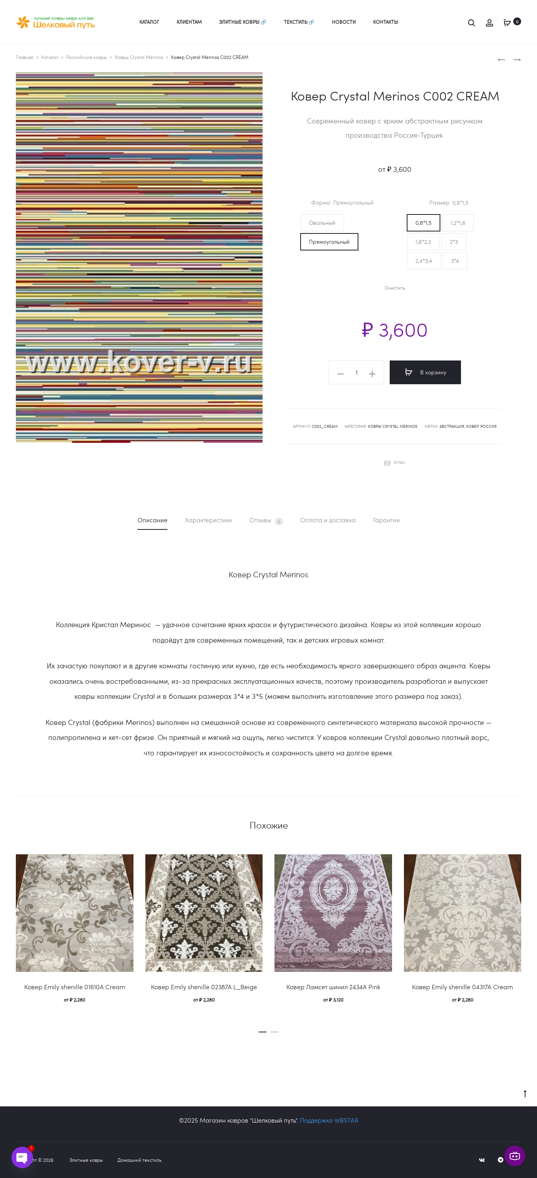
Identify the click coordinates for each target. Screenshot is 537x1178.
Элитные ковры (86, 1160)
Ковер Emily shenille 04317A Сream (462, 987)
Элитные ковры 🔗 (243, 22)
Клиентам (189, 22)
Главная (24, 57)
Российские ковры (86, 57)
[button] (322, 223)
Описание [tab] (152, 520)
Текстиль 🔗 (299, 22)
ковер (472, 426)
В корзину (425, 372)
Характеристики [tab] (208, 520)
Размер (448, 202)
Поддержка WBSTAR (329, 1120)
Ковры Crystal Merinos (139, 57)
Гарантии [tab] (386, 520)
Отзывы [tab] (266, 520)
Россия (488, 426)
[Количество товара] (356, 372)
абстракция (452, 426)
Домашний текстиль (140, 1160)
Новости (344, 22)
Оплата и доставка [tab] (328, 520)
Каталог (149, 22)
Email (395, 462)
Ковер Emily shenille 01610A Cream (74, 987)
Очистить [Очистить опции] (395, 288)
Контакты (385, 22)
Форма (342, 202)
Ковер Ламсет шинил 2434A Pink (333, 987)
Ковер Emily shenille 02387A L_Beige (204, 987)
